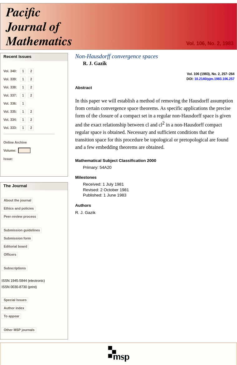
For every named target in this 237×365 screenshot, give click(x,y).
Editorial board (15, 246)
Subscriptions (15, 268)
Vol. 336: (10, 103)
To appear (11, 316)
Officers (10, 254)
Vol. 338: (10, 87)
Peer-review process (20, 216)
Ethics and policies (19, 208)
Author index (14, 308)
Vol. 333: (10, 128)
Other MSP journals (19, 330)
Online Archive (15, 142)
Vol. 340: (10, 71)
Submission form (17, 238)
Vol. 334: (10, 119)
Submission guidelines (22, 230)
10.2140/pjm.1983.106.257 (214, 79)
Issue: (8, 159)
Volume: (9, 150)
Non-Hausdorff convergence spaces (116, 56)
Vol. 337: (10, 95)
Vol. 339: (10, 79)
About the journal (17, 200)
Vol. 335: (10, 111)
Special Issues (15, 300)
